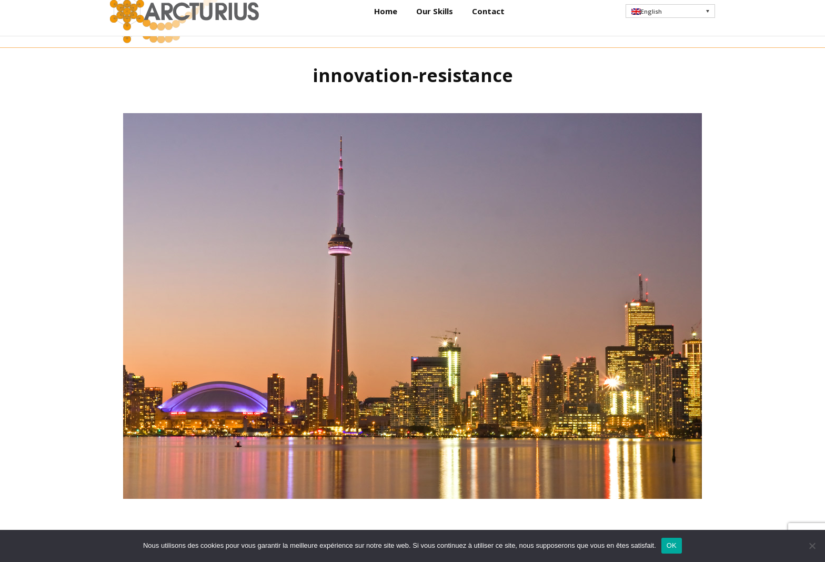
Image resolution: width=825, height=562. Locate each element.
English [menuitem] (651, 24)
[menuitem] (671, 23)
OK (672, 545)
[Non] (812, 545)
